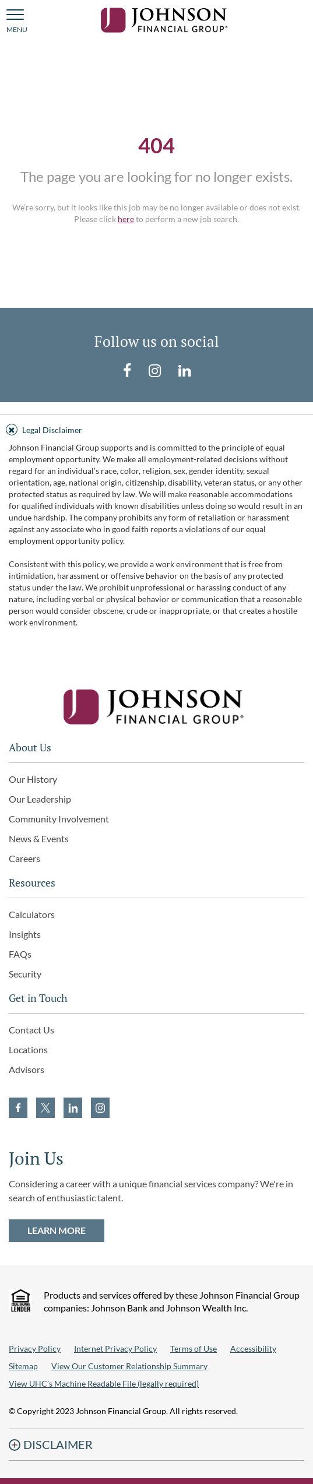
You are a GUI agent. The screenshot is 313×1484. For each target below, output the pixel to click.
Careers (24, 858)
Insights (25, 934)
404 (156, 145)
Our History (33, 779)
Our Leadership (40, 798)
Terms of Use (193, 1348)
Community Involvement (59, 818)
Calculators (32, 914)
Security (25, 973)
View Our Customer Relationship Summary (129, 1366)
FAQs (20, 953)
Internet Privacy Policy (115, 1348)
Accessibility (253, 1348)
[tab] (156, 428)
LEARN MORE (56, 1230)
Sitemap (23, 1366)
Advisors (26, 1069)
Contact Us (31, 1029)
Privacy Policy (35, 1348)
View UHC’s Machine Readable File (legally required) (104, 1383)
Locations (28, 1049)
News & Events (39, 838)
